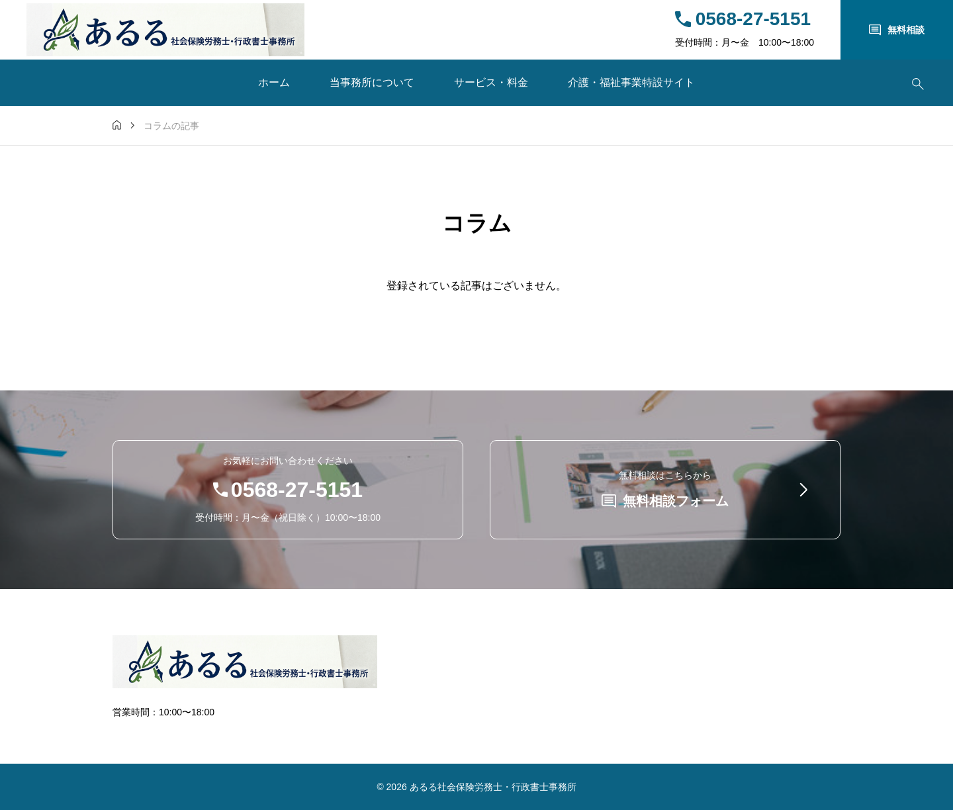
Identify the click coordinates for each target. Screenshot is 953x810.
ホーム (274, 82)
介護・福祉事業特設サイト (631, 82)
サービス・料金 (491, 82)
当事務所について (372, 82)
